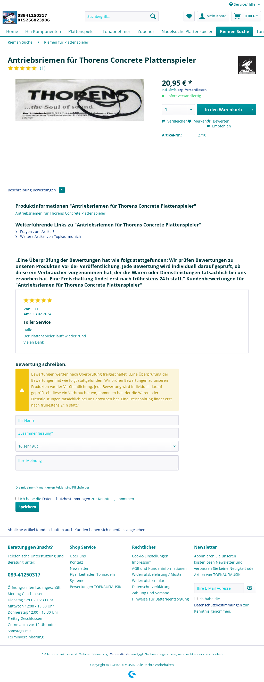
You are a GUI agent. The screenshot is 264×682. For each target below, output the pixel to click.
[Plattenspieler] (82, 31)
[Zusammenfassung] (97, 433)
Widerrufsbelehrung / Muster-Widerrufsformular (158, 577)
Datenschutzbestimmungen (66, 498)
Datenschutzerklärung (151, 586)
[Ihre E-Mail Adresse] (219, 588)
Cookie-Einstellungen (150, 556)
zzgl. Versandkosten (192, 89)
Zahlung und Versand (150, 592)
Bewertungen (49, 190)
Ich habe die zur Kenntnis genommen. (77, 498)
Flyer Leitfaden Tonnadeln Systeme (92, 577)
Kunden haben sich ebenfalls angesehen (110, 529)
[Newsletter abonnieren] (250, 588)
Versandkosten (120, 654)
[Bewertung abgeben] (97, 446)
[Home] (12, 31)
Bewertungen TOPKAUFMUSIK (95, 586)
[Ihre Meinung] (97, 462)
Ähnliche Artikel (21, 529)
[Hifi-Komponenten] (43, 31)
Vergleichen (175, 121)
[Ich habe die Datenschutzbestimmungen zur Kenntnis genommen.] (17, 498)
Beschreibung (20, 190)
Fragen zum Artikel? (34, 231)
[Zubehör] (146, 31)
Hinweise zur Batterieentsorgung (160, 599)
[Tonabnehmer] (116, 31)
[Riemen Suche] (234, 31)
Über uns (78, 556)
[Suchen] (153, 16)
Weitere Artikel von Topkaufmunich (48, 236)
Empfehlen (219, 126)
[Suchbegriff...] (122, 16)
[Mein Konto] (213, 16)
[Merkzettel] (189, 16)
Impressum (142, 562)
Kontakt (76, 562)
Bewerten (218, 121)
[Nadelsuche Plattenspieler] (187, 31)
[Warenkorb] (246, 16)
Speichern (27, 506)
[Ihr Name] (97, 420)
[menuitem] (122, 18)
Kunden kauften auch (54, 529)
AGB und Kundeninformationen (159, 568)
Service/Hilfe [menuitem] (243, 4)
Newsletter (79, 568)
